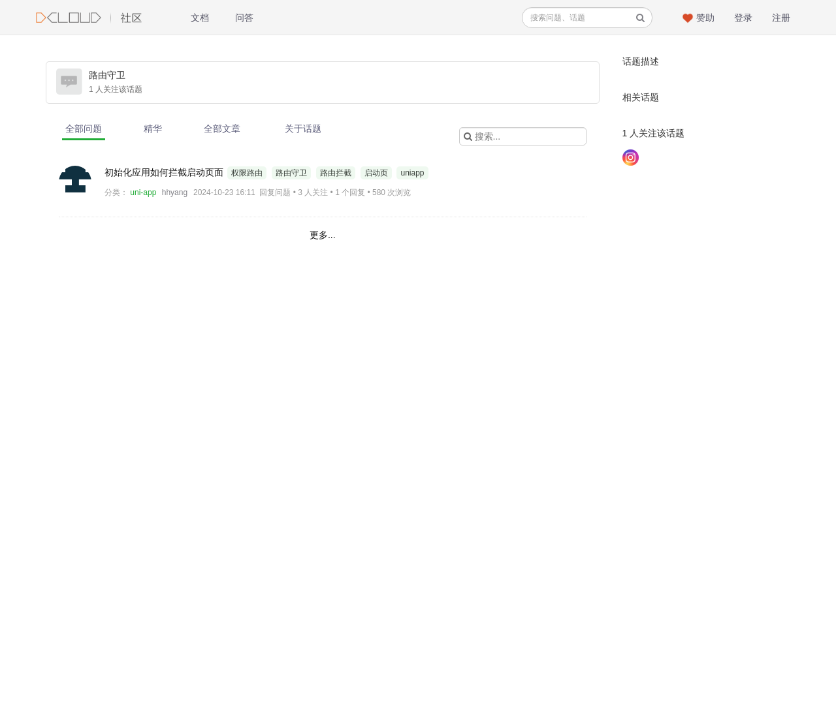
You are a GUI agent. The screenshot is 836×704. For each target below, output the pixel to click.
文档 (200, 17)
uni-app (143, 192)
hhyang (174, 192)
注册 (781, 17)
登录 (743, 17)
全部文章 (222, 128)
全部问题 (83, 128)
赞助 (705, 17)
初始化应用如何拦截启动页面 (165, 172)
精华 (153, 128)
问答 (244, 17)
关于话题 (303, 128)
